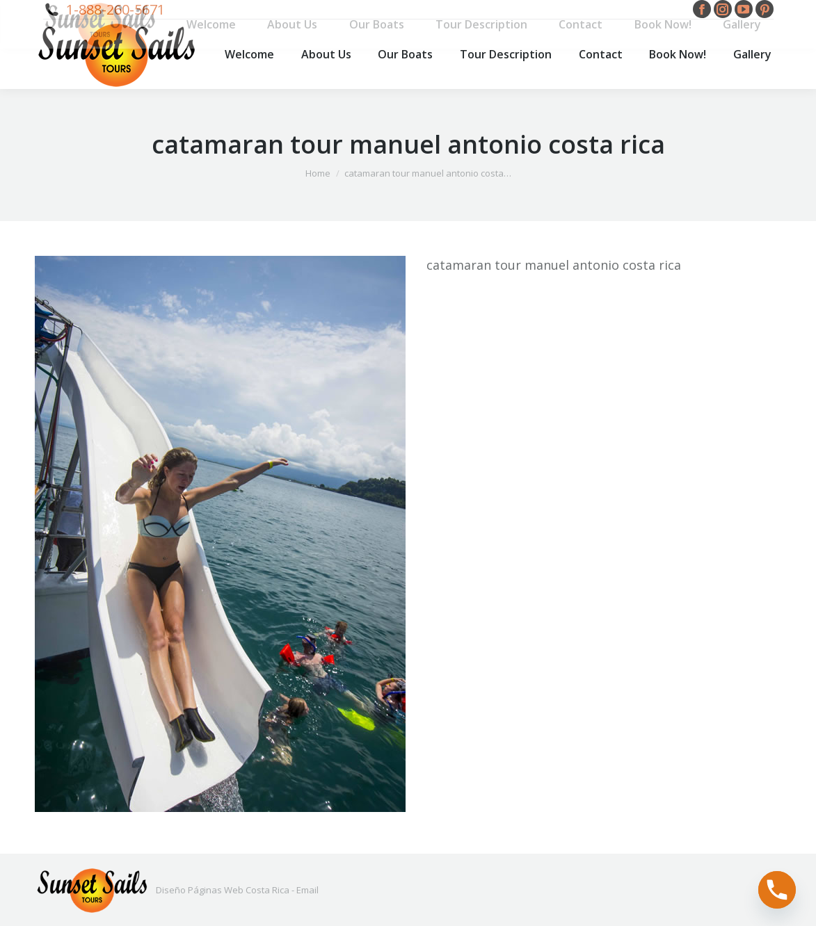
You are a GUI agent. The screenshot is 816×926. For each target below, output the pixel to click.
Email (307, 890)
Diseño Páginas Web (199, 890)
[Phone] (777, 890)
